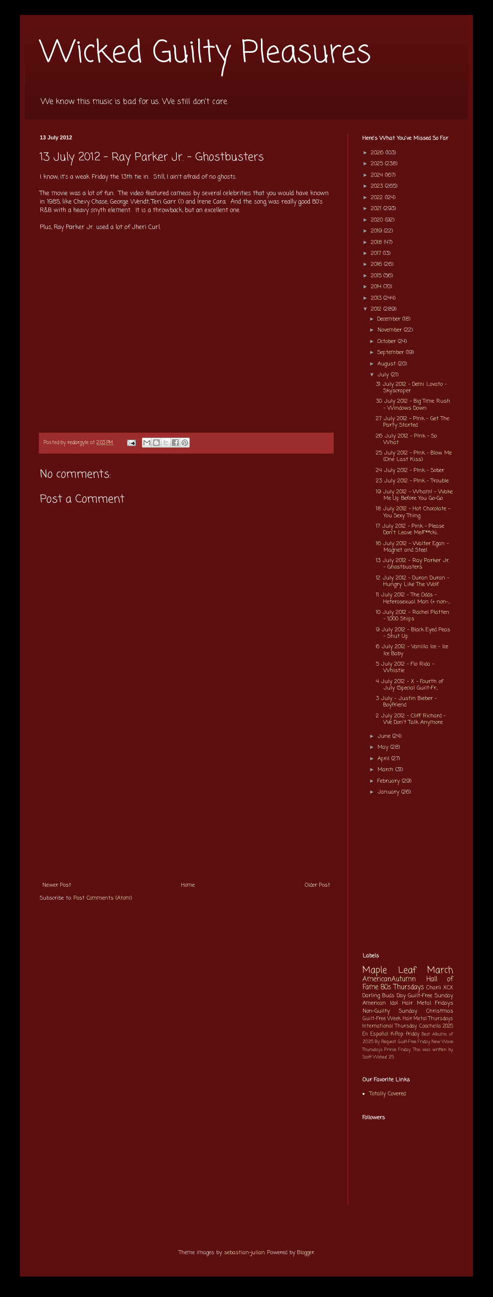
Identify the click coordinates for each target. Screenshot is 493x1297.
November (390, 330)
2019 (377, 231)
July (384, 375)
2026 (378, 153)
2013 (377, 298)
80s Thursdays (402, 987)
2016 (377, 264)
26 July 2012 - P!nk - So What (406, 439)
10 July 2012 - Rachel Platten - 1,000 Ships (412, 615)
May (383, 747)
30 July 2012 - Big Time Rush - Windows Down (413, 404)
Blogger (305, 1253)
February (389, 781)
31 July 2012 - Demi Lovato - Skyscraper (411, 387)
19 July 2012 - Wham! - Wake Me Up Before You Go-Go (414, 495)
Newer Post (56, 885)
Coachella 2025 (436, 1026)
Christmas (439, 1011)
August (387, 364)
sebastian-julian (244, 1253)
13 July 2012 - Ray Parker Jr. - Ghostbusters (412, 564)
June (384, 736)
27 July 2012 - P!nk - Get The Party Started (412, 422)
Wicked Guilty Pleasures (205, 53)
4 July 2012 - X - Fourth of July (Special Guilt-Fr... (409, 685)
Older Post (317, 885)
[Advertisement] (186, 801)
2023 (378, 186)
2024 (378, 175)
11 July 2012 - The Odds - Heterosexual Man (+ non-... (413, 598)
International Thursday (390, 1026)
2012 (377, 309)
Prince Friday (397, 1050)
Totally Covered (388, 1094)
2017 (377, 253)
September (391, 352)
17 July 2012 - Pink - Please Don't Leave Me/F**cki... (410, 529)
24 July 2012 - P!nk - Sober (410, 470)
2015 (377, 276)
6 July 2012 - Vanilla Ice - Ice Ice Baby (412, 650)
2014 (377, 287)
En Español (375, 1034)
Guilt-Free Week (382, 1019)
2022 (378, 198)
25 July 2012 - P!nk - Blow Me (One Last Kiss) (414, 456)
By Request (385, 1042)
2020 (378, 220)
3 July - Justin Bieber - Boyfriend (406, 702)
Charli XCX (439, 988)
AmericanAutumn (389, 979)
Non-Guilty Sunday (390, 1011)
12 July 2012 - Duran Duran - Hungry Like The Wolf (412, 581)
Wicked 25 (383, 1057)
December (389, 319)
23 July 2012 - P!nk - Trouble (412, 481)
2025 (378, 164)
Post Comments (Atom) (103, 898)
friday (412, 1034)
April (384, 759)
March (386, 770)
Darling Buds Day (384, 996)
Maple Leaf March (408, 970)
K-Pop (397, 1034)
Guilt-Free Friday (414, 1042)
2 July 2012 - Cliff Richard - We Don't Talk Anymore (411, 719)
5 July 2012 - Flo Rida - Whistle (405, 667)
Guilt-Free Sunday (430, 996)
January (389, 792)
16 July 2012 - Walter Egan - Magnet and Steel (412, 547)
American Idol (380, 1003)
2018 (377, 242)
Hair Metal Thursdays (428, 1019)
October (387, 342)
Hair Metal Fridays (428, 1003)
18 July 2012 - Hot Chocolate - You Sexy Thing (413, 512)
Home (188, 885)
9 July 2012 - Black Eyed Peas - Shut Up (413, 633)
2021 (377, 209)
